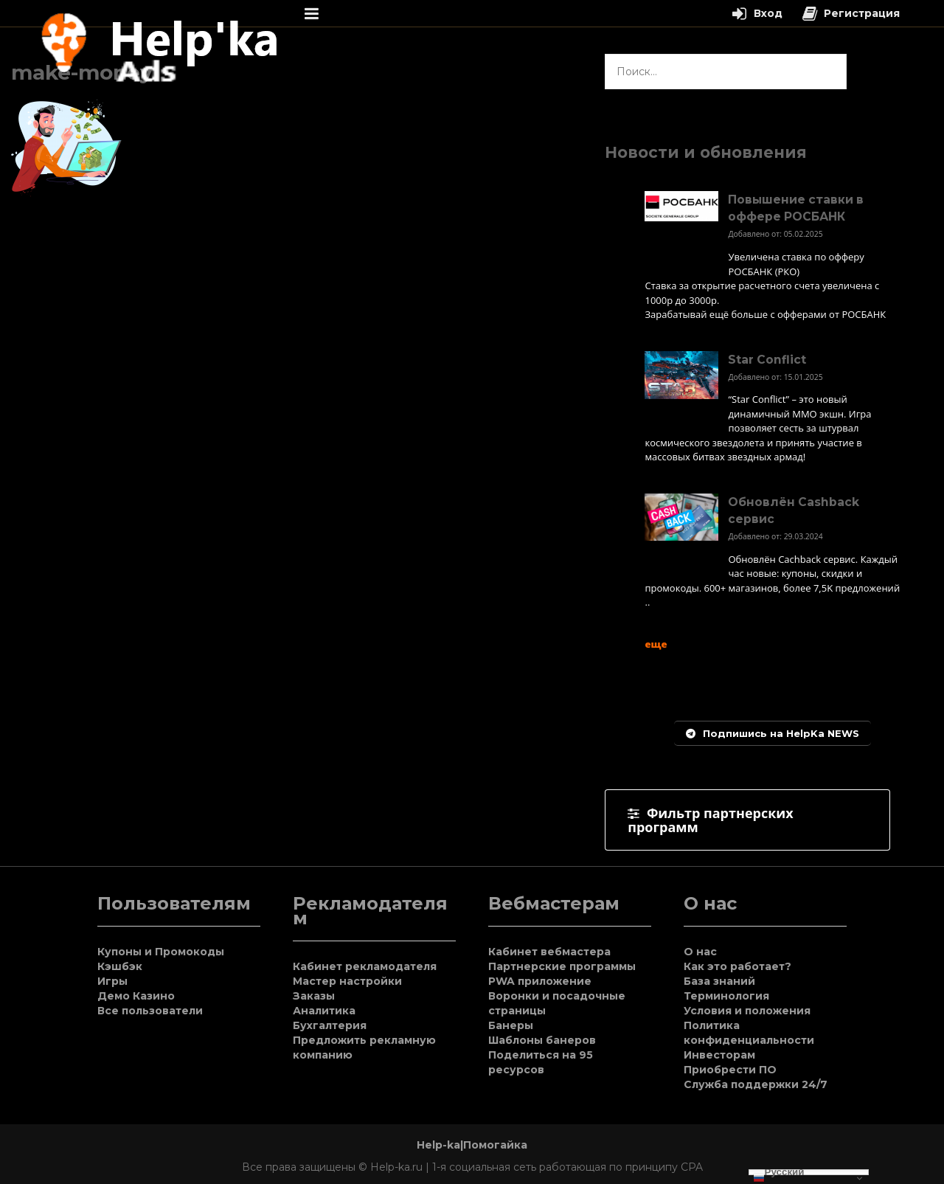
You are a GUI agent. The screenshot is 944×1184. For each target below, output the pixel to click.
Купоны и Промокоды (160, 951)
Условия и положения (747, 1010)
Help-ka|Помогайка (472, 1145)
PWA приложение (539, 981)
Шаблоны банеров (542, 1040)
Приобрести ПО (730, 1069)
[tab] (747, 820)
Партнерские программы (562, 966)
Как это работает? (737, 966)
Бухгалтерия (330, 1025)
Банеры (510, 1025)
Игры (112, 981)
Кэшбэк (119, 966)
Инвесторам (719, 1055)
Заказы (314, 996)
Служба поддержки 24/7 (755, 1084)
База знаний (719, 981)
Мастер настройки (347, 981)
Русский (779, 1172)
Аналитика (324, 1010)
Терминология (726, 996)
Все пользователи (150, 1010)
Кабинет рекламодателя (365, 966)
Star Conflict (767, 360)
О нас (700, 951)
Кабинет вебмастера (549, 951)
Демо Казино (136, 996)
